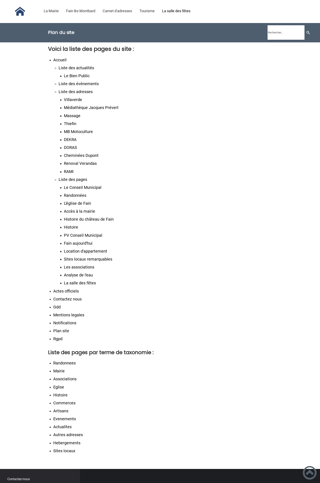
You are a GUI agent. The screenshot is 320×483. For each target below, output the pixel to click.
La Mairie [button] (51, 11)
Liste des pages (73, 179)
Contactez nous (67, 299)
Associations (65, 379)
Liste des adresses (76, 91)
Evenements (64, 419)
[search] (286, 32)
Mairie (59, 371)
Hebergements (66, 443)
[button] (309, 472)
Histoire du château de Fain (89, 219)
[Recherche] (308, 32)
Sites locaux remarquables (88, 259)
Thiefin (70, 123)
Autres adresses (68, 434)
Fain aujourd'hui (78, 243)
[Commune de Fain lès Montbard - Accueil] (20, 11)
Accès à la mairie (79, 211)
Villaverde (73, 99)
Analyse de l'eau (78, 275)
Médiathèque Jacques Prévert (91, 107)
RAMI (68, 171)
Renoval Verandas (80, 163)
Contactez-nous (18, 479)
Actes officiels (66, 291)
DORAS (70, 147)
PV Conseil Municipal (83, 235)
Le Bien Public (77, 76)
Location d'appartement (85, 251)
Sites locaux (64, 451)
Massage (72, 115)
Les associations (79, 267)
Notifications (64, 323)
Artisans (60, 411)
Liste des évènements (79, 83)
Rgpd (57, 339)
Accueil (60, 60)
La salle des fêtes (80, 283)
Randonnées (75, 195)
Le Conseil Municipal (82, 187)
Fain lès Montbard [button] (80, 11)
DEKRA (70, 139)
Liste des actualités (76, 68)
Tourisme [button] (147, 11)
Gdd (57, 307)
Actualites (62, 427)
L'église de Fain (77, 203)
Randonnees (64, 363)
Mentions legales (68, 315)
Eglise (58, 387)
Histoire (71, 227)
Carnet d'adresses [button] (117, 11)
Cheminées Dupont (81, 155)
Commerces (64, 403)
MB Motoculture (78, 131)
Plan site (61, 331)
